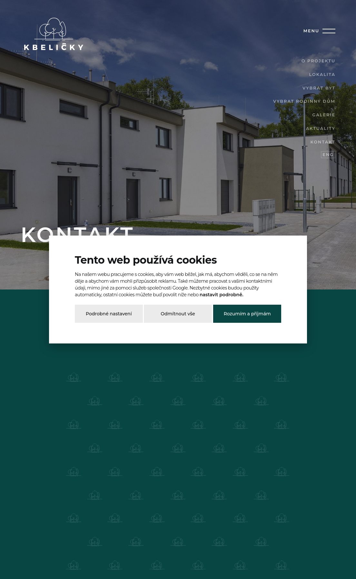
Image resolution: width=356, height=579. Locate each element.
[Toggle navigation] (327, 31)
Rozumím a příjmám (247, 314)
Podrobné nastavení (109, 314)
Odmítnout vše (178, 314)
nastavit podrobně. (221, 295)
